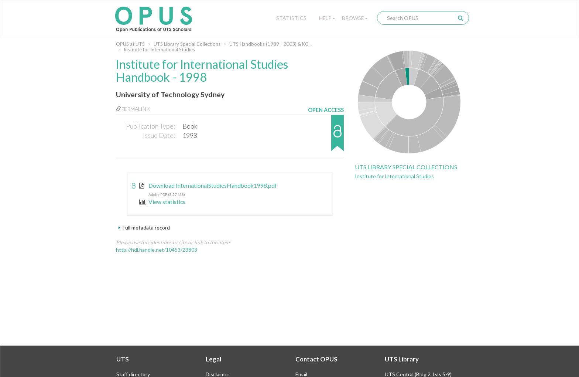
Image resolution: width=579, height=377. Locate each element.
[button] (326, 136)
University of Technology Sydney (170, 94)
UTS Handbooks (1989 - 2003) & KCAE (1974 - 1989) (287, 44)
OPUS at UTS (130, 44)
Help (327, 18)
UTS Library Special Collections (187, 44)
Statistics (291, 18)
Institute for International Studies (159, 49)
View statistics (162, 201)
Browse (355, 18)
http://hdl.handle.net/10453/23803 (156, 250)
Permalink (133, 109)
